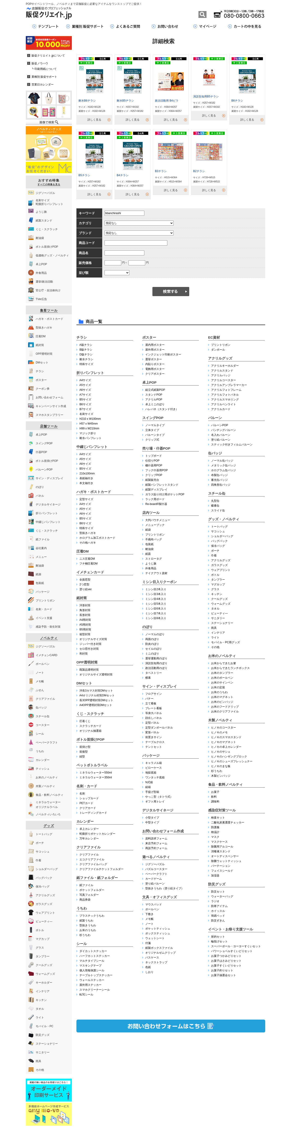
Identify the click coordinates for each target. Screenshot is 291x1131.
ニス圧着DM (87, 558)
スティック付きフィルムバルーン (232, 444)
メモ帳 (149, 919)
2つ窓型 (84, 584)
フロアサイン (153, 693)
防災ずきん (218, 920)
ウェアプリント (220, 570)
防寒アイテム (219, 906)
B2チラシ (199, 171)
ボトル (215, 574)
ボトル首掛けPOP (90, 739)
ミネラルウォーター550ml (95, 772)
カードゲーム (153, 878)
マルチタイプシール (91, 960)
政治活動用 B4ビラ (166, 100)
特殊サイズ (86, 364)
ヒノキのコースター (223, 727)
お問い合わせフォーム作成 (163, 831)
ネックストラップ (156, 962)
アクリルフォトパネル (225, 394)
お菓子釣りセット (222, 970)
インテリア (218, 632)
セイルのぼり (153, 648)
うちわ (81, 908)
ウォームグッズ (220, 603)
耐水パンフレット (90, 438)
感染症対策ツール (222, 810)
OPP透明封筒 (87, 662)
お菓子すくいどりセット (226, 965)
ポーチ (215, 550)
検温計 (215, 832)
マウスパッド (153, 904)
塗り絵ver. (85, 589)
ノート (149, 923)
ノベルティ (49, 638)
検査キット (218, 817)
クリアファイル (88, 847)
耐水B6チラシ (87, 100)
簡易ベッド (218, 915)
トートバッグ (219, 526)
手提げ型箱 (152, 792)
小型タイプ (152, 817)
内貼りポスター (155, 364)
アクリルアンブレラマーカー (229, 385)
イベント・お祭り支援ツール (230, 929)
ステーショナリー (222, 623)
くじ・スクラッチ (90, 714)
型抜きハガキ (87, 533)
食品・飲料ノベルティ (225, 784)
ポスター (149, 337)
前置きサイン (153, 737)
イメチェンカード (90, 572)
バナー (149, 698)
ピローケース (153, 767)
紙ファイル (86, 885)
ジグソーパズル (155, 864)
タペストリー (153, 673)
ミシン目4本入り (155, 599)
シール (81, 944)
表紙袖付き (86, 478)
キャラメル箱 (153, 763)
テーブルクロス (155, 742)
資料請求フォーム (156, 838)
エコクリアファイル (91, 859)
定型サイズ (86, 499)
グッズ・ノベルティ (223, 519)
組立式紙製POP (155, 389)
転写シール (86, 994)
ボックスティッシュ (157, 933)
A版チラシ (85, 344)
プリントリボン (155, 534)
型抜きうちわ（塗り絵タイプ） (164, 888)
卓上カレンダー (89, 829)
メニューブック (155, 525)
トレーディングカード (93, 812)
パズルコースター (156, 869)
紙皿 (148, 554)
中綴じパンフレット (92, 447)
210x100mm (87, 473)
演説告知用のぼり (156, 663)
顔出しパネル (153, 718)
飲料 (214, 796)
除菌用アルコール (222, 846)
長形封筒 (84, 615)
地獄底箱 (150, 772)
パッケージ (151, 755)
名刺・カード (86, 786)
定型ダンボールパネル (159, 727)
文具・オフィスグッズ (159, 897)
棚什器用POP (153, 465)
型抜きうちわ (87, 925)
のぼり (147, 627)
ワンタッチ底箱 (155, 777)
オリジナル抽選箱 (90, 730)
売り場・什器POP (156, 448)
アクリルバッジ (220, 375)
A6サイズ (85, 389)
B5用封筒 (85, 629)
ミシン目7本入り (155, 613)
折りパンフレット (90, 373)
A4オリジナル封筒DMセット (97, 695)
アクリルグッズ (220, 358)
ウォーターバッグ (222, 896)
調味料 (215, 801)
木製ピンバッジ (220, 775)
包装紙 (149, 544)
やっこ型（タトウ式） (159, 796)
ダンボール (218, 349)
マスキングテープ (90, 965)
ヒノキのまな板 (220, 766)
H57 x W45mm (88, 423)
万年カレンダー (89, 838)
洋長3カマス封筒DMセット (96, 690)
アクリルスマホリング (225, 399)
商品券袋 (84, 899)
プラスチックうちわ (91, 915)
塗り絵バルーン (155, 883)
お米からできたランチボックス (230, 668)
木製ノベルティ (220, 720)
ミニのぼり (152, 653)
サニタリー (218, 618)
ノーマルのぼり (155, 634)
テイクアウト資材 (156, 573)
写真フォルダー (89, 894)
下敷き (149, 914)
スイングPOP (152, 418)
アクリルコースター (223, 380)
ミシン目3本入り (155, 594)
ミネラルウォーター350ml (95, 777)
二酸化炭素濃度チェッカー (227, 822)
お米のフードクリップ (225, 706)
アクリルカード (220, 409)
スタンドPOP (153, 394)
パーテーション (220, 865)
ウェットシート (155, 938)
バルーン (215, 418)
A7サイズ (85, 394)
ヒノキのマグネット (223, 742)
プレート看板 (153, 708)
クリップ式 (152, 439)
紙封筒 (81, 598)
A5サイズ (85, 385)
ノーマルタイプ (155, 425)
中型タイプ (152, 822)
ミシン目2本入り (155, 589)
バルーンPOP (219, 425)
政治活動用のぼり (156, 668)
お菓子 (215, 792)
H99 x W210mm (89, 428)
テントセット (153, 746)
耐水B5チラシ (125, 100)
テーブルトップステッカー (96, 975)
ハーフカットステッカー (94, 956)
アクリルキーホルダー (225, 365)
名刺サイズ (86, 414)
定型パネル (152, 722)
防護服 (215, 827)
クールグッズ (219, 599)
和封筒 (83, 653)
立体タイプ (152, 430)
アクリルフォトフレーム (226, 389)
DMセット (84, 683)
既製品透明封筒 (89, 669)
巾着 (214, 555)
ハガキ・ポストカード (93, 492)
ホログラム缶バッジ (223, 470)
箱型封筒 (84, 634)
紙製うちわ (86, 920)
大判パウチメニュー (157, 520)
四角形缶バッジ (220, 484)
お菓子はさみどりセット (226, 960)
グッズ (49, 826)
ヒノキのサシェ (220, 751)
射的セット (218, 936)
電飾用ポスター (155, 369)
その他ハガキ (87, 542)
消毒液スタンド (220, 851)
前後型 (83, 751)
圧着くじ (84, 721)
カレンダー (85, 821)
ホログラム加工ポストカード (97, 537)
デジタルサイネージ (157, 810)
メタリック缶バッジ (223, 465)
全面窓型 (84, 579)
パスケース (152, 957)
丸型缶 (215, 500)
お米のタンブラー (222, 673)
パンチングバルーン (223, 430)
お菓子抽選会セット (223, 975)
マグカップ (218, 584)
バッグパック (219, 541)
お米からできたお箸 (223, 663)
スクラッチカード (90, 726)
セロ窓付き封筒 (89, 648)
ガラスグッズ (219, 565)
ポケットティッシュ (157, 928)
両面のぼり (152, 639)
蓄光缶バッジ (219, 480)
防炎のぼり (152, 644)
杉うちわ (84, 935)
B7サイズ (85, 409)
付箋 (148, 943)
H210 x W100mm (90, 418)
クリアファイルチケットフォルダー (101, 869)
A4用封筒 (85, 619)
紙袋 (148, 529)
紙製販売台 (152, 480)
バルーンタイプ (155, 435)
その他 (215, 647)
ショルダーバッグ (222, 536)
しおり (149, 972)
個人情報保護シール (91, 970)
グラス (215, 589)
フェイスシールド (222, 870)
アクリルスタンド (222, 370)
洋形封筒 (84, 605)
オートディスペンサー (225, 856)
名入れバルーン (220, 435)
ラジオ (215, 901)
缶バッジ (215, 453)
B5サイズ (85, 399)
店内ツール (151, 513)
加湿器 (215, 875)
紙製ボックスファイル (159, 948)
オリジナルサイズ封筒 (93, 639)
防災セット (218, 891)
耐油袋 (149, 549)
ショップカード (89, 798)
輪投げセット (219, 941)
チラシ (81, 337)
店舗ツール (49, 426)
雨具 (214, 627)
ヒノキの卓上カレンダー (226, 746)
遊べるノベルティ (156, 857)
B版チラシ (85, 349)
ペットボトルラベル (92, 765)
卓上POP (149, 382)
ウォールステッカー (91, 980)
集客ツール (49, 310)
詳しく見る (94, 119)
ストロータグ (153, 558)
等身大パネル (153, 713)
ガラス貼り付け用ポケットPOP (164, 494)
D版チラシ (86, 354)
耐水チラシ (86, 359)
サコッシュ (218, 531)
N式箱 (149, 782)
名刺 (82, 793)
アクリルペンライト (223, 404)
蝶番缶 (215, 505)
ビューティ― (219, 613)
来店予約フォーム (156, 843)
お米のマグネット (222, 697)
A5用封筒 (85, 624)
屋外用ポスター (155, 349)
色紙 (148, 967)
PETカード (86, 803)
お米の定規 (218, 687)
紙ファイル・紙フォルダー (97, 878)
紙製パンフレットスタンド (161, 484)
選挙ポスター (153, 359)
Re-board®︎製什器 (156, 504)
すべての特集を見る (49, 184)
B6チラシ (237, 100)
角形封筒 (84, 610)
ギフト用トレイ (155, 801)
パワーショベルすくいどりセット (232, 951)
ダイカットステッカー (93, 951)
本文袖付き (86, 483)
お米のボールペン (222, 677)
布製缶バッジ (219, 475)
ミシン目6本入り (155, 608)
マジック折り (87, 433)
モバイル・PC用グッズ (225, 642)
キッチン (216, 594)
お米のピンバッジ (222, 701)
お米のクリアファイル (225, 711)
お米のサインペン (222, 682)
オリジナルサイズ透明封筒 (96, 674)
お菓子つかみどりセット (226, 956)
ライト (215, 637)
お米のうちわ (87, 930)
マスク (215, 837)
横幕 (148, 677)
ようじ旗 (150, 563)
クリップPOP (153, 475)
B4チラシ (122, 175)
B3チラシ (161, 171)
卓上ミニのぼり (155, 404)
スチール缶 (216, 493)
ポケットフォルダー (91, 890)
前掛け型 (84, 746)
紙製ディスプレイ (156, 489)
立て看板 (150, 703)
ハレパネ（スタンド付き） (161, 409)
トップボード (153, 455)
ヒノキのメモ (219, 732)
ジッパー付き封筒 (90, 644)
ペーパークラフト (156, 874)
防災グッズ (216, 884)
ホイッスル (218, 911)
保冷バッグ (218, 545)
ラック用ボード (155, 499)
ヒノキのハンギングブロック (229, 756)
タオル (215, 608)
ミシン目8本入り (155, 618)
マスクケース (219, 841)
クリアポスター (155, 373)
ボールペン (152, 909)
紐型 (82, 756)
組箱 (148, 787)
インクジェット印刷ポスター (163, 354)
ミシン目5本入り (155, 603)
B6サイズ (85, 404)
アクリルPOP (153, 399)
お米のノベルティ (222, 656)
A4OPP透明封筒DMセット (95, 705)
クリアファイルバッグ (93, 864)
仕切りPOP (152, 460)
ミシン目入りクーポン (159, 582)
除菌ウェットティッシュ (226, 861)
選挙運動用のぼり (156, 658)
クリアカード (87, 808)
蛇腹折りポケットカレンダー (97, 833)
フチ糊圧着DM (88, 563)
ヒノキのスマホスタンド (226, 737)
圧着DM (82, 551)
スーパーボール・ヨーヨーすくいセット (236, 946)
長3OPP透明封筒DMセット (96, 700)
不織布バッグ (153, 539)
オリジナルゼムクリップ (160, 952)
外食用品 (150, 568)
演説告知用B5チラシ (206, 96)
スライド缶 (218, 510)
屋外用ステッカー (90, 984)
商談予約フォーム (156, 848)
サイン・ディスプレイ (159, 686)
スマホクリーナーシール (94, 989)
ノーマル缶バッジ (222, 460)
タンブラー (218, 579)
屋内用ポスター (155, 344)
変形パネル (152, 732)
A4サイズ (85, 380)
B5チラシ (84, 175)
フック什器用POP (156, 470)
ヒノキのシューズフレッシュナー (232, 761)
